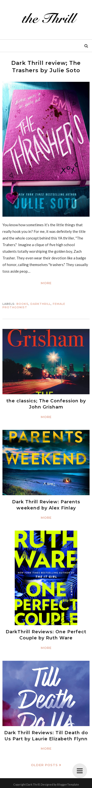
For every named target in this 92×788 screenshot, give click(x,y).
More (46, 283)
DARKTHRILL (40, 304)
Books (22, 304)
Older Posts (44, 765)
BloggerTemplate (68, 784)
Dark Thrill (33, 784)
